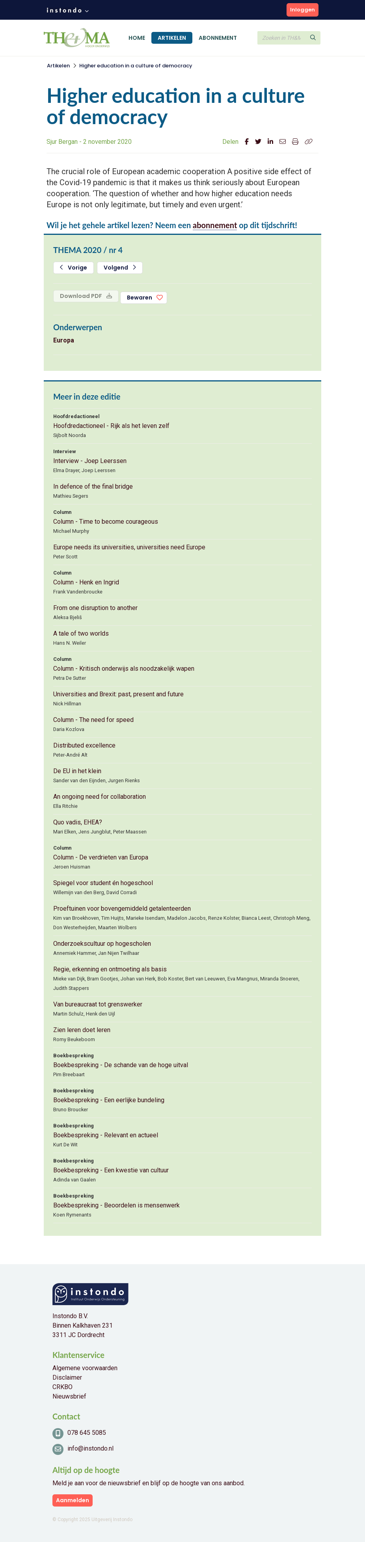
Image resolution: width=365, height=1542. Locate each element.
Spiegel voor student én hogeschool (103, 883)
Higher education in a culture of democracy (135, 65)
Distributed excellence (84, 745)
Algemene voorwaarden (84, 1368)
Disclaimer (67, 1377)
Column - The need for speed (93, 720)
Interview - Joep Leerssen (90, 461)
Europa (63, 340)
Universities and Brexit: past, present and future (118, 694)
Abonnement (218, 38)
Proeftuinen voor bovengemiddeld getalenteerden (122, 908)
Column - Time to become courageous (105, 521)
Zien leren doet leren (81, 1030)
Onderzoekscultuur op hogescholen (102, 943)
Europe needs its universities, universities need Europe (129, 547)
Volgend (120, 268)
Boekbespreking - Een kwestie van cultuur (111, 1170)
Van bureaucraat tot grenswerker (97, 1004)
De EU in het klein (77, 771)
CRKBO (62, 1387)
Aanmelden (72, 1500)
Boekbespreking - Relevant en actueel (105, 1135)
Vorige (73, 268)
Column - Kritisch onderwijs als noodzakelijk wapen (123, 668)
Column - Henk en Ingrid (86, 582)
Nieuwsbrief (69, 1396)
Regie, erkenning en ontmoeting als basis (110, 969)
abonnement (215, 225)
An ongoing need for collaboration (99, 796)
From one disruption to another (95, 608)
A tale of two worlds (81, 633)
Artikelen (172, 38)
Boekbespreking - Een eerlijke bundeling (108, 1100)
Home (136, 38)
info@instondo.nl (90, 1448)
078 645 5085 (86, 1432)
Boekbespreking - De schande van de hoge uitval (120, 1065)
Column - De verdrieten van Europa (100, 857)
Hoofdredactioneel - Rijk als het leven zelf (111, 426)
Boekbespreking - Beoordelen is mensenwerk (116, 1205)
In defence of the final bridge (93, 486)
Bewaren (139, 297)
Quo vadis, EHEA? (77, 822)
